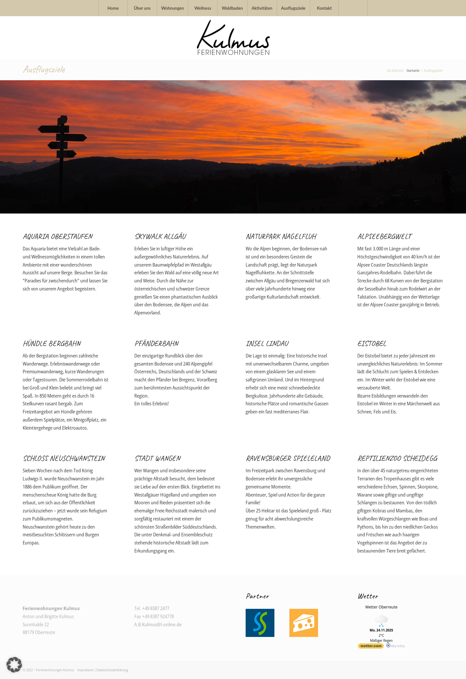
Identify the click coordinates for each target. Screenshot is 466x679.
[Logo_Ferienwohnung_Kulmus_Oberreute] (233, 38)
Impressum (85, 669)
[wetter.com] (371, 647)
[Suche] (353, 8)
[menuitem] (113, 8)
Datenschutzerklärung (112, 669)
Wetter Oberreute (381, 607)
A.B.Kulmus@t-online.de (158, 624)
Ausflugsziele (43, 69)
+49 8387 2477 (155, 608)
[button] (14, 665)
